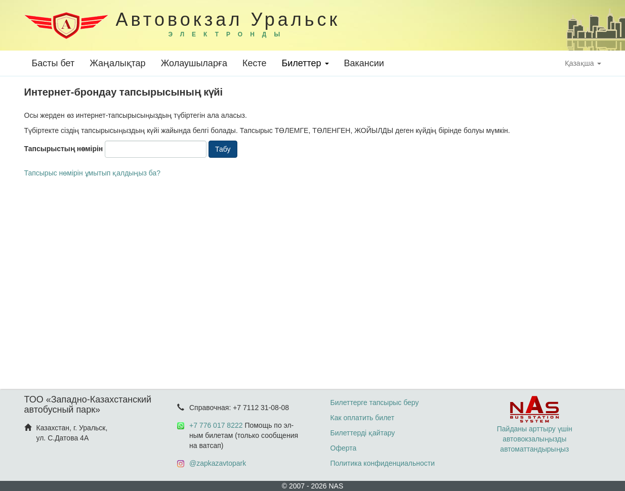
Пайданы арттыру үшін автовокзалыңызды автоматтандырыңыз (534, 429)
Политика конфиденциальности (382, 463)
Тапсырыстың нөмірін (63, 149)
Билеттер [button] (304, 63)
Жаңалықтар (117, 63)
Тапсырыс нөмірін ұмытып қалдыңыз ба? (92, 173)
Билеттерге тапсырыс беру (374, 402)
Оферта (343, 448)
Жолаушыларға (194, 63)
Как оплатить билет (362, 418)
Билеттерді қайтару (362, 433)
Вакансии (364, 63)
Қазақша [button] (583, 63)
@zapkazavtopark (217, 463)
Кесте (254, 63)
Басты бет (53, 63)
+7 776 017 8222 (216, 425)
